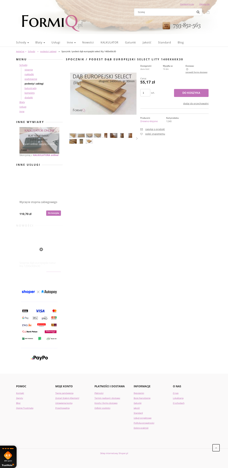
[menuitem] (25, 42)
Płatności (98, 393)
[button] (136, 138)
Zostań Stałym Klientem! (67, 398)
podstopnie (31, 79)
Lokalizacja (178, 398)
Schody (23, 65)
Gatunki (137, 403)
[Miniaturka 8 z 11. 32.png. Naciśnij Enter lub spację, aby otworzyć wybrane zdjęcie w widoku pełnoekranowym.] (130, 135)
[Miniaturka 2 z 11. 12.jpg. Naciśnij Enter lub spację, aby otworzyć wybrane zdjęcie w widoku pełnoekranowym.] (81, 135)
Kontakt (20, 393)
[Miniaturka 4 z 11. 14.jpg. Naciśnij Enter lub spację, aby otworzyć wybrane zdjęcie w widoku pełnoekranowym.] (97, 135)
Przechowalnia (62, 408)
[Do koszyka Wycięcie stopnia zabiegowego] (53, 213)
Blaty (22, 102)
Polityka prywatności (144, 422)
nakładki (29, 74)
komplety (30, 92)
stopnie (29, 69)
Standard (138, 412)
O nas (176, 393)
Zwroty (19, 398)
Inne (21, 111)
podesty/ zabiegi (34, 83)
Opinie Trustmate (24, 408)
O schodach (178, 403)
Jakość (137, 408)
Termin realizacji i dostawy (107, 398)
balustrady (31, 88)
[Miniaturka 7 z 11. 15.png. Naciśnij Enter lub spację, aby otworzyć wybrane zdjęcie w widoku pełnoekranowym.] (122, 135)
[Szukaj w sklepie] (164, 12)
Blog (18, 403)
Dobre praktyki (141, 427)
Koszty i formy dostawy (106, 403)
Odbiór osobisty (102, 408)
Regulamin (139, 393)
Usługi (22, 106)
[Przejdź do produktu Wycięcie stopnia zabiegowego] (39, 191)
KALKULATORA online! (46, 155)
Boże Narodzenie (142, 398)
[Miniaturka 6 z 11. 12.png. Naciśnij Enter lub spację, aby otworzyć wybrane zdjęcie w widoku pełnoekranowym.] (113, 135)
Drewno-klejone (149, 121)
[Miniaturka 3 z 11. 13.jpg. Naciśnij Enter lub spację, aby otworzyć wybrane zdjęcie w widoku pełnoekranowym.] (89, 135)
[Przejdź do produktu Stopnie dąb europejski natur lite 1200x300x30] (39, 251)
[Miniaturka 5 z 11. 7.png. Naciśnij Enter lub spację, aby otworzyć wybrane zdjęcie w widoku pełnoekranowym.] (105, 135)
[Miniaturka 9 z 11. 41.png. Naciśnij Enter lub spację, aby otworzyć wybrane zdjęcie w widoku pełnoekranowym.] (73, 141)
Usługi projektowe (142, 417)
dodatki (29, 97)
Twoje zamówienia (64, 393)
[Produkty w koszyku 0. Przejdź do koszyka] (208, 11)
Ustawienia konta (63, 403)
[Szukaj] (198, 12)
